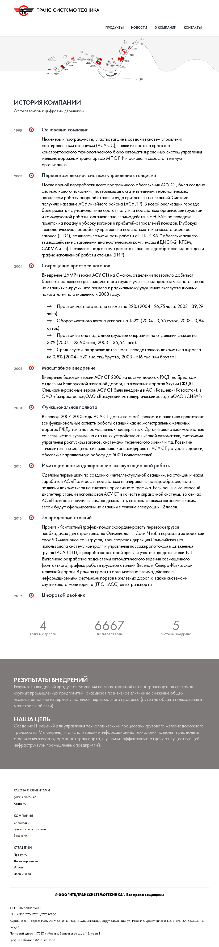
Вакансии (20, 835)
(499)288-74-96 (25, 797)
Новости (139, 27)
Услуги (18, 867)
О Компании (22, 823)
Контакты (193, 27)
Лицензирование (26, 861)
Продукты (115, 27)
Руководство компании (30, 829)
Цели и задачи (24, 874)
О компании (165, 27)
